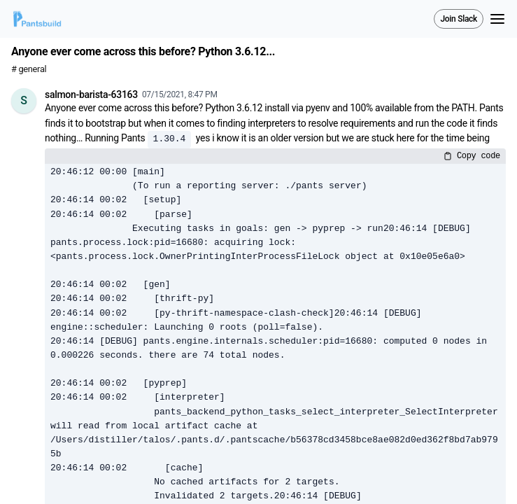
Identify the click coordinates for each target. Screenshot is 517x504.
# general (28, 69)
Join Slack (458, 19)
